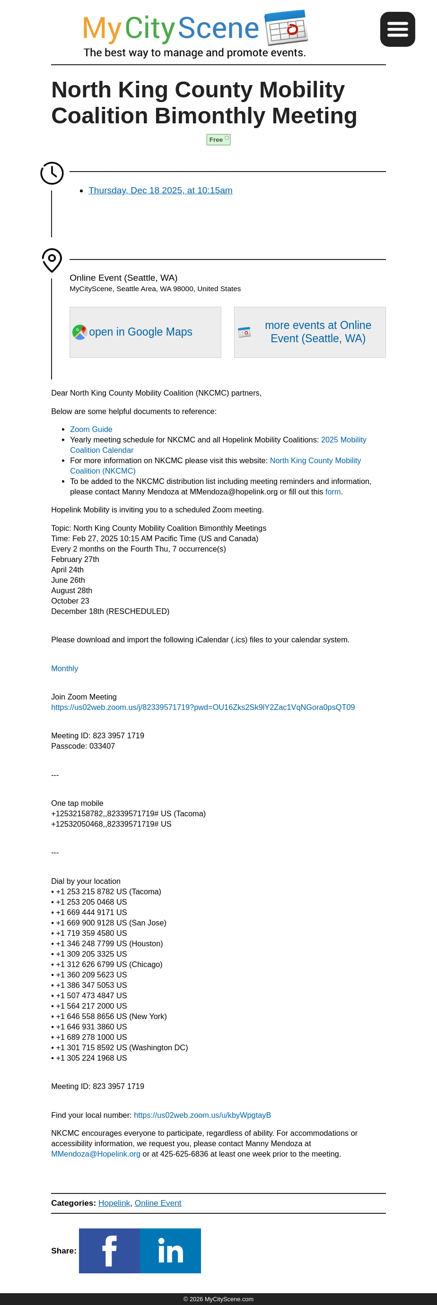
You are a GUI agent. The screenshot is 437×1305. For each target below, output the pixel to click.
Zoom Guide (91, 429)
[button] (397, 29)
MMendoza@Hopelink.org (95, 1153)
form (333, 491)
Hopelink (114, 1203)
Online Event (158, 1203)
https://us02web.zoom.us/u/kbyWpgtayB (202, 1115)
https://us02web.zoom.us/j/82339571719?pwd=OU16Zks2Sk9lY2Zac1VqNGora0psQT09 (203, 707)
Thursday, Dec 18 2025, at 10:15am (160, 190)
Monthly (64, 668)
